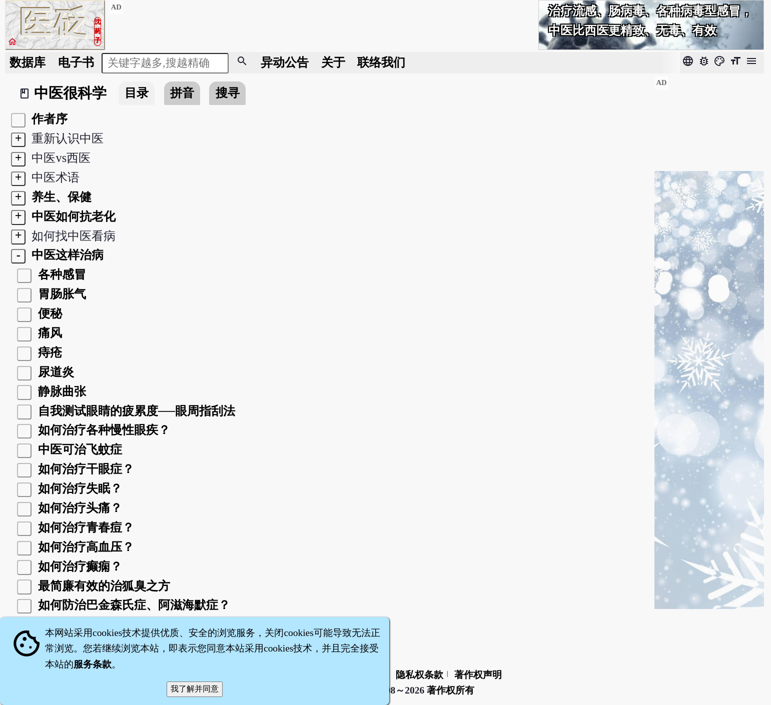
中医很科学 (70, 93)
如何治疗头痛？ (78, 507)
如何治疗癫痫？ (78, 566)
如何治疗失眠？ (78, 488)
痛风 (48, 333)
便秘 (48, 313)
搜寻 (228, 93)
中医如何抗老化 (72, 216)
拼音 (182, 93)
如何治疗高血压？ (84, 547)
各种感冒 (60, 274)
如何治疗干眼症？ (84, 469)
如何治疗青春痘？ (84, 527)
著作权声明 (478, 675)
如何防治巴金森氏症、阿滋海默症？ (132, 605)
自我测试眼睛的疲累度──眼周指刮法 (135, 411)
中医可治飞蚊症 (78, 449)
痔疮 (48, 352)
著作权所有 (450, 690)
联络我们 (381, 62)
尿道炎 (54, 371)
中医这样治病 (66, 255)
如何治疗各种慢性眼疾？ (102, 429)
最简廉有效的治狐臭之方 (102, 585)
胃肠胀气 (60, 293)
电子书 (76, 62)
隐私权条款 (419, 675)
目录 (137, 93)
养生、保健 (60, 197)
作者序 (48, 119)
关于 (333, 62)
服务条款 (93, 664)
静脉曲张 (60, 391)
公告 (285, 62)
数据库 (28, 62)
